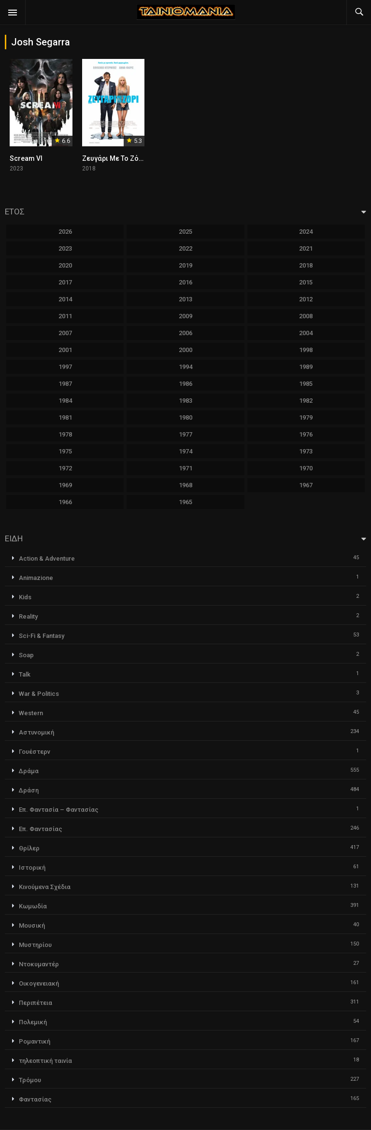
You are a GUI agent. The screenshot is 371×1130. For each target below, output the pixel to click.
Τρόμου (30, 1080)
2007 (65, 333)
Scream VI (26, 158)
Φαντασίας (35, 1099)
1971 (185, 468)
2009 (185, 316)
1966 (65, 502)
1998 (306, 349)
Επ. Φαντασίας (40, 829)
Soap (26, 655)
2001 (65, 349)
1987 (65, 383)
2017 (65, 282)
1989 (306, 366)
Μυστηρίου (35, 944)
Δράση (29, 790)
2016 (185, 282)
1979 (306, 417)
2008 (306, 316)
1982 (306, 400)
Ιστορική (32, 867)
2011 (65, 316)
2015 (306, 282)
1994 (185, 366)
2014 (65, 299)
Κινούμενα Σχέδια (45, 886)
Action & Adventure (47, 558)
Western (31, 713)
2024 (306, 231)
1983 (185, 400)
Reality (28, 616)
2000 (185, 349)
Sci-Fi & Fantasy (41, 635)
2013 (185, 299)
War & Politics (39, 693)
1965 (185, 502)
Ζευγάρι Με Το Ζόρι (113, 158)
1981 (65, 417)
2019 (185, 265)
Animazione (36, 577)
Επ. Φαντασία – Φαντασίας (59, 809)
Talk (24, 674)
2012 (306, 299)
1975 (65, 451)
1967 (306, 485)
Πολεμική (33, 1022)
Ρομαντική (34, 1041)
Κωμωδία (33, 906)
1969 (65, 485)
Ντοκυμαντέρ (39, 964)
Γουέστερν (34, 751)
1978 (65, 434)
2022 (185, 248)
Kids (25, 597)
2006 (185, 333)
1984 (65, 400)
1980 (185, 417)
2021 (306, 248)
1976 (306, 434)
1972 (65, 468)
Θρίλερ (29, 848)
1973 (306, 451)
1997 (65, 366)
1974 (185, 451)
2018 (306, 265)
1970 (306, 468)
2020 (65, 265)
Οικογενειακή (39, 983)
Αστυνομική (36, 732)
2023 (65, 248)
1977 (185, 434)
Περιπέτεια (35, 1002)
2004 (306, 333)
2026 (65, 231)
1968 (185, 485)
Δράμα (29, 771)
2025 (185, 231)
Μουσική (32, 925)
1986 (185, 383)
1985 (306, 383)
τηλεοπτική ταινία (45, 1060)
